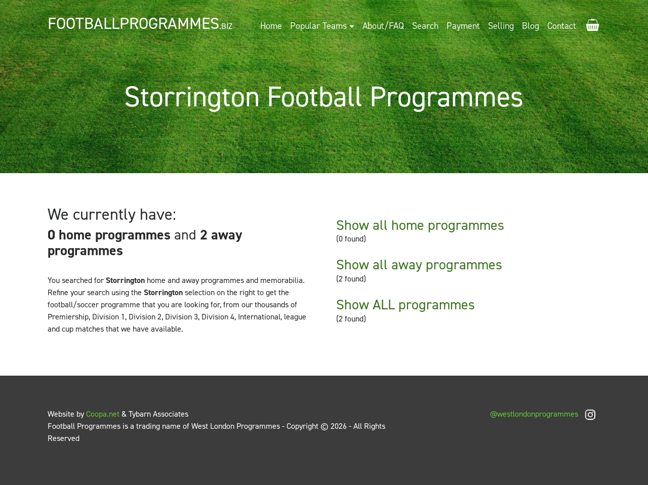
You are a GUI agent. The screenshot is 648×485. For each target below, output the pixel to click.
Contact (561, 26)
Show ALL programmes (405, 304)
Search (425, 26)
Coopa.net (102, 414)
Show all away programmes (419, 264)
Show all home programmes (420, 225)
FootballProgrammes (140, 23)
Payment (463, 26)
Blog (530, 26)
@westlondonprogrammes (545, 414)
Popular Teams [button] (318, 26)
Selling (501, 26)
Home (271, 26)
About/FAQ (383, 26)
